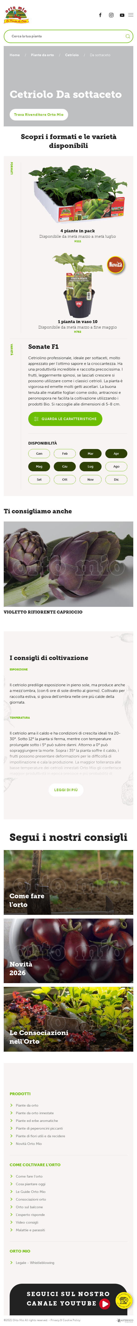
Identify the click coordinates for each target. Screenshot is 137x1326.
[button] (130, 15)
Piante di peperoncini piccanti (39, 1129)
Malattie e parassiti (30, 1231)
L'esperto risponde (30, 1215)
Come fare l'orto (29, 1177)
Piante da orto (43, 55)
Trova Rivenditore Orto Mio (39, 115)
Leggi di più (66, 790)
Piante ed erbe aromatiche (37, 1121)
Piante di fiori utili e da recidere (40, 1137)
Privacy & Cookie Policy (65, 1320)
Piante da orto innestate (35, 1114)
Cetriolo (74, 55)
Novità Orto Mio (29, 1144)
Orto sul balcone (29, 1208)
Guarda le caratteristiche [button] (65, 419)
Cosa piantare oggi (30, 1185)
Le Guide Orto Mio (31, 1192)
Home (15, 55)
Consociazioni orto (31, 1200)
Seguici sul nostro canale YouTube (68, 1300)
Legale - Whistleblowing (35, 1263)
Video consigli (27, 1223)
